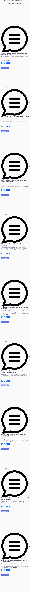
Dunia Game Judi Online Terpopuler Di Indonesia (13, 0)
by (4, 23)
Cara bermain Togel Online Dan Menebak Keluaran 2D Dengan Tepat (12, 371)
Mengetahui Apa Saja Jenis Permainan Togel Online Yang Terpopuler (14, 435)
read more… (8, 60)
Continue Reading (5, 67)
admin (6, 23)
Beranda (9, 3)
